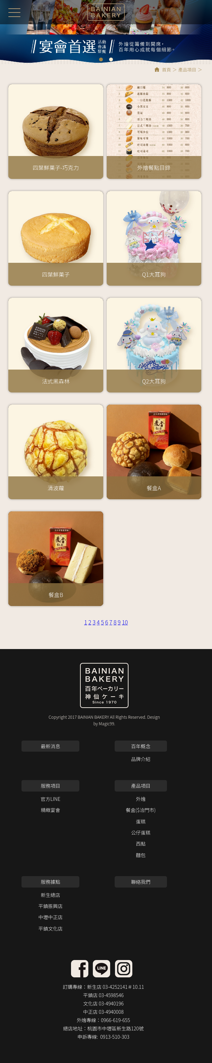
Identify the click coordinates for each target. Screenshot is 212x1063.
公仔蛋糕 (140, 832)
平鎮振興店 (50, 905)
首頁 (166, 69)
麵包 (140, 855)
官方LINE (50, 798)
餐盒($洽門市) (141, 809)
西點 (140, 843)
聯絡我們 (140, 881)
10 (125, 622)
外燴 (140, 798)
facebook (101, 968)
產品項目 (187, 69)
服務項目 (50, 785)
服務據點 (50, 881)
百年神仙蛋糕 (106, 12)
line (79, 968)
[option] (106, 32)
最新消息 (50, 746)
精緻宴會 (50, 809)
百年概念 (140, 746)
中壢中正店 (50, 917)
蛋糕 (140, 821)
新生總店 (50, 894)
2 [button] (111, 59)
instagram (123, 968)
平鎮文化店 (50, 928)
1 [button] (101, 59)
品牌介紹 (140, 758)
